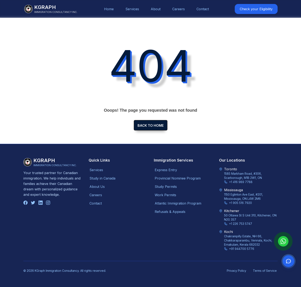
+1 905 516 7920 (240, 203)
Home (109, 9)
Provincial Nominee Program (178, 178)
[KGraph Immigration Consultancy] (50, 8)
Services (132, 9)
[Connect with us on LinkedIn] (40, 203)
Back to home (151, 125)
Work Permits (165, 195)
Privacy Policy (236, 270)
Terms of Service (265, 270)
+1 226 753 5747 (240, 223)
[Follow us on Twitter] (33, 203)
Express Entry (166, 170)
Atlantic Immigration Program (178, 203)
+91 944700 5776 (241, 248)
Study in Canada (102, 178)
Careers (178, 9)
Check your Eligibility (256, 9)
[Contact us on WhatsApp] (288, 261)
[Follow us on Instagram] (48, 203)
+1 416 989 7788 (241, 182)
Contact (202, 9)
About (156, 9)
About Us (97, 187)
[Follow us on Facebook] (25, 203)
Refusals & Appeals (170, 212)
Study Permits (166, 187)
